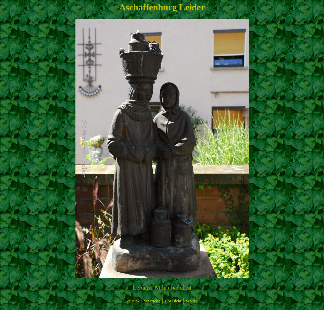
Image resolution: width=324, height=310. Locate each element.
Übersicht (173, 301)
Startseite (152, 301)
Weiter (191, 301)
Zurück (133, 301)
